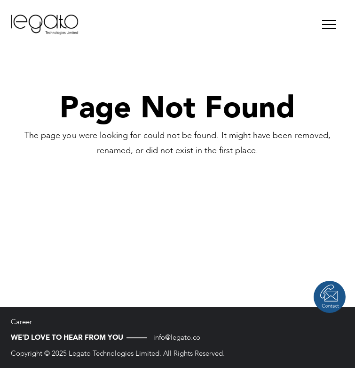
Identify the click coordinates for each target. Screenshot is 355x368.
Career (21, 322)
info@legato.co (176, 337)
